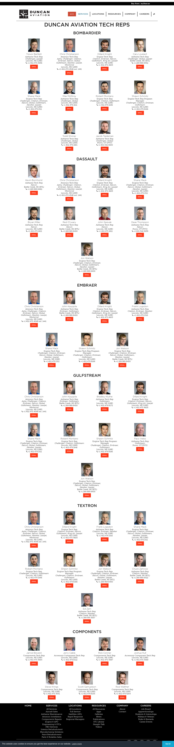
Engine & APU (51, 722)
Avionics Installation (51, 717)
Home (28, 705)
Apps (98, 712)
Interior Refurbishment (51, 729)
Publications (99, 719)
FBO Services (52, 727)
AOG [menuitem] (72, 14)
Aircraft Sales (52, 712)
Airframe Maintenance (51, 714)
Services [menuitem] (83, 14)
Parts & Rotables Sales (52, 737)
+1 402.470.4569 (140, 660)
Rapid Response (75, 717)
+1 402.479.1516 (140, 315)
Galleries (99, 714)
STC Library (98, 722)
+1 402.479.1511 (34, 109)
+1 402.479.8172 (105, 405)
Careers (146, 705)
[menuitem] (154, 14)
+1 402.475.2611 (34, 231)
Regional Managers (75, 719)
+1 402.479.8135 (87, 694)
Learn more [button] (77, 744)
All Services (51, 709)
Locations (75, 705)
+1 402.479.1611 (69, 105)
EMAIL (34, 67)
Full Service (75, 712)
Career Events (145, 722)
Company (122, 705)
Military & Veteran (146, 717)
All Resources (99, 709)
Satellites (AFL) (75, 714)
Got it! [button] (168, 744)
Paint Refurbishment (51, 734)
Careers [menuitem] (144, 14)
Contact (122, 712)
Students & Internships (146, 714)
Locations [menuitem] (98, 14)
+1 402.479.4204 (122, 694)
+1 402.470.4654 (34, 660)
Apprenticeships (146, 712)
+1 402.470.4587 (104, 660)
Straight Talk (99, 724)
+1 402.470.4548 (65, 69)
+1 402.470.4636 (34, 63)
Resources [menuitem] (114, 14)
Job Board (146, 709)
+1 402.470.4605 (104, 65)
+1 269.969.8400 (69, 231)
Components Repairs (52, 719)
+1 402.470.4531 (52, 694)
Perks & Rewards (146, 719)
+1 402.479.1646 (105, 105)
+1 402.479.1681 (69, 145)
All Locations (75, 709)
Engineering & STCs (51, 724)
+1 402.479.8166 (140, 109)
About (122, 709)
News (99, 717)
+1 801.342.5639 (140, 231)
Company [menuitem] (130, 14)
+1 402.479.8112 (69, 660)
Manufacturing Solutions (51, 732)
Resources (99, 705)
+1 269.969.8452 (140, 63)
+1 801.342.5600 (104, 145)
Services (51, 705)
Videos (99, 727)
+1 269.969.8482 (34, 189)
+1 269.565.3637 (87, 618)
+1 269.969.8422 (140, 578)
